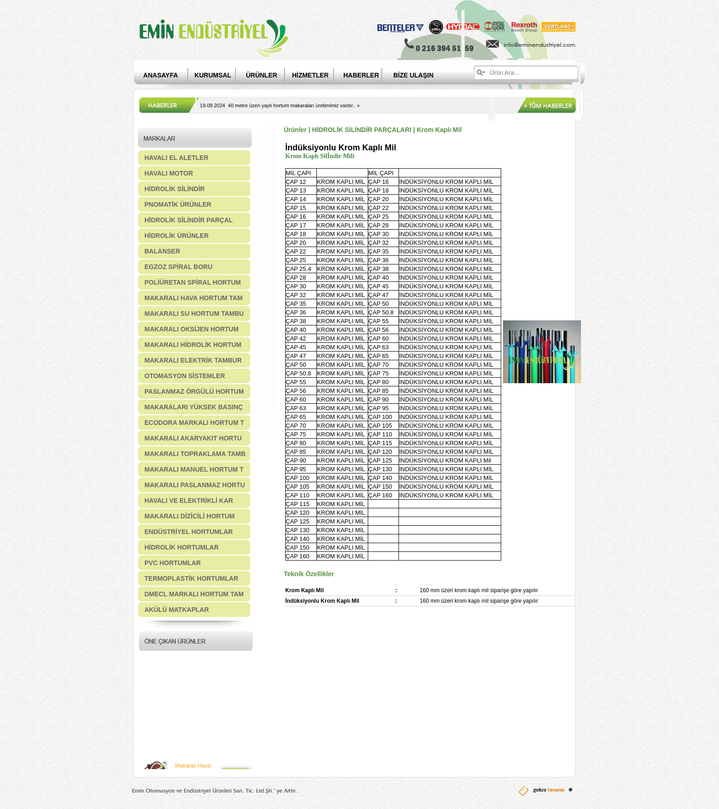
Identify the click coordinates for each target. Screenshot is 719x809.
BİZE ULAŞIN (413, 75)
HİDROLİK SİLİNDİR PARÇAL (188, 220)
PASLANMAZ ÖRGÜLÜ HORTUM (194, 391)
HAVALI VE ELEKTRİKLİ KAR (188, 500)
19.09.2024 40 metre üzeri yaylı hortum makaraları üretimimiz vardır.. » (280, 105)
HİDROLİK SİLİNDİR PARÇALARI (361, 129)
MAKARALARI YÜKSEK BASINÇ (193, 407)
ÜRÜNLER (261, 75)
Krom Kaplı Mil (439, 129)
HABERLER (368, 75)
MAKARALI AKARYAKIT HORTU (193, 438)
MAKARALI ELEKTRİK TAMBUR (193, 360)
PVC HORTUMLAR (172, 563)
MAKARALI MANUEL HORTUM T (193, 469)
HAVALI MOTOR (168, 173)
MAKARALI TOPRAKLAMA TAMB (195, 453)
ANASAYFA (160, 75)
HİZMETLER (310, 75)
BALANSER (162, 251)
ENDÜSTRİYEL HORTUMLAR (188, 531)
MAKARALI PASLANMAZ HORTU (194, 485)
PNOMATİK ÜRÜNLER (177, 204)
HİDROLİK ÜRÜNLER (176, 235)
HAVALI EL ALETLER (176, 157)
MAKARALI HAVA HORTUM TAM (193, 298)
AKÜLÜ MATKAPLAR (176, 609)
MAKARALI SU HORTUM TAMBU (194, 313)
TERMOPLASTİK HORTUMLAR (191, 578)
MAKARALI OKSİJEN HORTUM (191, 329)
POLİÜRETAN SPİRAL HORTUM (192, 282)
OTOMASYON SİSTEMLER (184, 376)
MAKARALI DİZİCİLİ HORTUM (189, 516)
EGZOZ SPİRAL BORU (178, 266)
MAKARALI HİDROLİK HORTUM (193, 344)
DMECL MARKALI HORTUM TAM (193, 594)
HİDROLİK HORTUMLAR (181, 547)
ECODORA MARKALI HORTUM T (194, 422)
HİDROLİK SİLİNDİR (174, 189)
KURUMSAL (212, 75)
